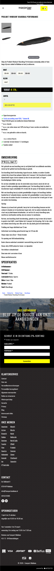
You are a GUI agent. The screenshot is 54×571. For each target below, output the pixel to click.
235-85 (6, 73)
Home (3, 293)
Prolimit (12, 447)
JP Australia (5, 465)
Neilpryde (13, 437)
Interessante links (7, 413)
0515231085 (5, 495)
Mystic (12, 430)
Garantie (4, 403)
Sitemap (4, 417)
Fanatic (3, 444)
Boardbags (27, 293)
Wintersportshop (6, 399)
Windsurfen (10, 293)
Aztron (3, 430)
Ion (2, 461)
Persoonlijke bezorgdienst (9, 389)
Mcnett (12, 426)
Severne (12, 451)
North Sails (14, 440)
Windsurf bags (18, 293)
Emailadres (9, 344)
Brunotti (4, 433)
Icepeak (3, 458)
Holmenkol (4, 454)
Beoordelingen (13, 538)
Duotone (4, 440)
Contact (4, 378)
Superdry (13, 461)
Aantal (5, 96)
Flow (2, 447)
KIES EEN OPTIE (10, 105)
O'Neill (12, 444)
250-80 (27, 73)
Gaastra (3, 451)
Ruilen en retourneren (8, 396)
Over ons (4, 382)
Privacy (3, 406)
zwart (6, 82)
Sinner (12, 454)
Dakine (3, 437)
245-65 (20, 73)
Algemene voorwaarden (8, 392)
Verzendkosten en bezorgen (10, 385)
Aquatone (4, 426)
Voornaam (8, 350)
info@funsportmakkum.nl (9, 491)
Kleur (5, 78)
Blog (2, 410)
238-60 (13, 73)
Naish (12, 433)
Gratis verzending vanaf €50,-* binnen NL (16, 118)
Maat (5, 70)
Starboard (13, 458)
